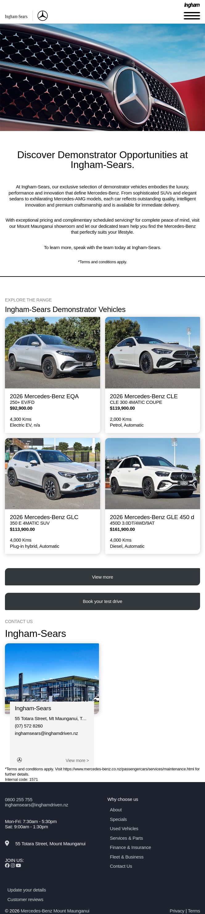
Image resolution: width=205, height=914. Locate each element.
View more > (77, 760)
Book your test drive (102, 601)
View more (102, 577)
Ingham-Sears (33, 708)
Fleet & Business (127, 856)
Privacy (177, 910)
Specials (118, 819)
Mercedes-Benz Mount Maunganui (55, 910)
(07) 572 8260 (29, 725)
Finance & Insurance (130, 847)
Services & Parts (126, 838)
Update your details (26, 889)
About (116, 809)
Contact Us (121, 866)
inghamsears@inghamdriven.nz (46, 733)
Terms (194, 910)
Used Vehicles (124, 828)
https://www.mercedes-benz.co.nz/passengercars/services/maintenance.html (128, 769)
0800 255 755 (18, 799)
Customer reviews (25, 899)
